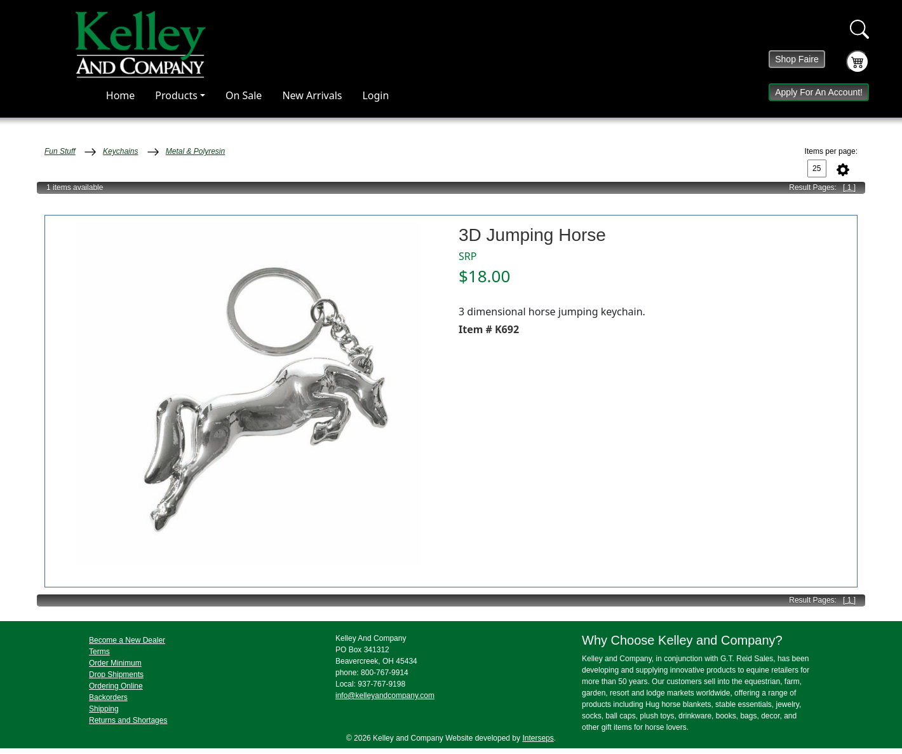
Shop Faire (796, 59)
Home (120, 95)
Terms (99, 651)
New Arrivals (312, 95)
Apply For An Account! (819, 92)
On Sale (244, 95)
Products (176, 95)
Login (375, 95)
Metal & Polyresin (195, 151)
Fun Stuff (60, 151)
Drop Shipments (116, 674)
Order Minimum (115, 663)
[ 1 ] (849, 187)
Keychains (120, 151)
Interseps (537, 738)
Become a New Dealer (127, 640)
